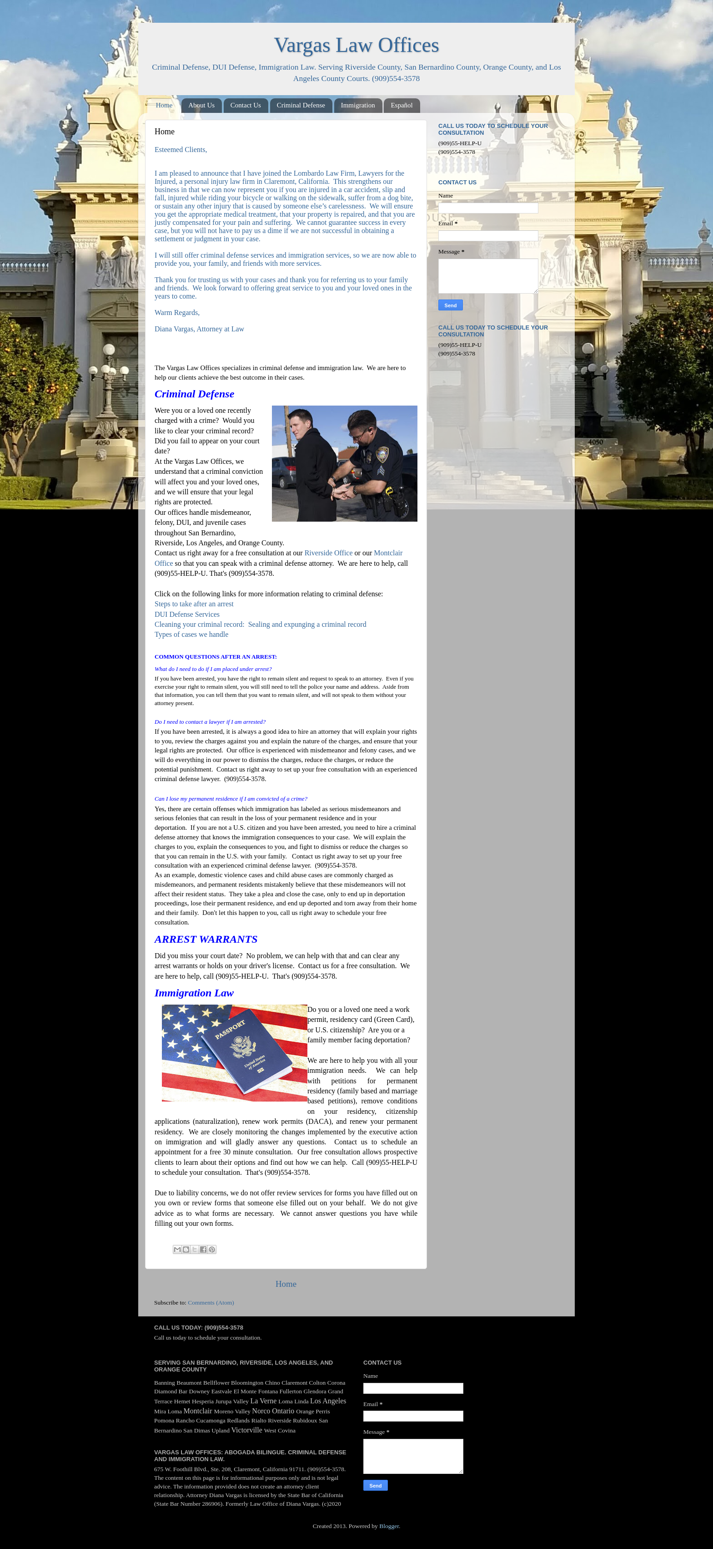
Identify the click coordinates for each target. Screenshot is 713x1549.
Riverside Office (329, 553)
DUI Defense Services (187, 614)
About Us (201, 105)
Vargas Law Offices (356, 44)
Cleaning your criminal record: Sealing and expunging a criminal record (261, 624)
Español (401, 105)
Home (164, 105)
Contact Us (246, 105)
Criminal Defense (301, 105)
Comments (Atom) (211, 1302)
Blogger (389, 1526)
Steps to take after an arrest (195, 604)
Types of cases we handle (191, 634)
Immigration (358, 105)
